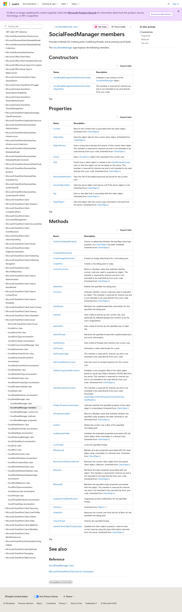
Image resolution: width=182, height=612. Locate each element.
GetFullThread (59, 334)
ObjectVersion (59, 145)
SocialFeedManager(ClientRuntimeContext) (72, 77)
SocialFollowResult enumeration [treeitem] (22, 441)
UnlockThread (59, 520)
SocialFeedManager (63, 47)
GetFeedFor (58, 326)
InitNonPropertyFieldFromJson (66, 370)
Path (55, 162)
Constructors (147, 32)
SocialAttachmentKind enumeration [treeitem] (23, 365)
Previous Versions (25, 603)
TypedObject (58, 201)
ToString (56, 507)
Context (56, 128)
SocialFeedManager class (66, 26)
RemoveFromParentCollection (66, 461)
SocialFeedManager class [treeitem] (21, 403)
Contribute (51, 603)
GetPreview (58, 348)
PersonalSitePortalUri (62, 176)
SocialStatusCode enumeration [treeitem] (21, 491)
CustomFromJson (60, 269)
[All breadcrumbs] (51, 26)
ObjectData (58, 137)
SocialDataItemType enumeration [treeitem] (22, 374)
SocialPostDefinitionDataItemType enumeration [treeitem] (22, 477)
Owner (56, 156)
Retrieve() (57, 470)
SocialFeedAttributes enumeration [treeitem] (23, 395)
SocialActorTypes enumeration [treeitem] (21, 340)
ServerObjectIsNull (61, 185)
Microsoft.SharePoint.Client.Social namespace (71, 571)
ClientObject (92, 131)
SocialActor (85, 156)
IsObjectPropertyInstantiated (65, 405)
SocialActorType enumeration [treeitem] (21, 336)
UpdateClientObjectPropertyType (67, 526)
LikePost (56, 425)
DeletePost (57, 286)
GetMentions (59, 342)
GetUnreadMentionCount (64, 362)
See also (144, 43)
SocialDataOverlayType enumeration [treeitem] (24, 382)
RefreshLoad (58, 450)
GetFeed (56, 314)
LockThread (58, 444)
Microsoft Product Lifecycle (82, 12)
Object (101, 507)
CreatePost (58, 263)
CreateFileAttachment (62, 252)
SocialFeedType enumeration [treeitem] (20, 433)
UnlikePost (57, 512)
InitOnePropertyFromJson (64, 387)
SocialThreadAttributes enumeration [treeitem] (23, 499)
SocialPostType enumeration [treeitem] (20, 487)
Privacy (62, 603)
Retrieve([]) (57, 484)
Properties (145, 35)
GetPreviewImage (60, 353)
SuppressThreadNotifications (65, 498)
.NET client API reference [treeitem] (16, 31)
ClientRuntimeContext (120, 162)
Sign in (176, 3)
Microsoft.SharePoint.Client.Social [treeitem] (22, 324)
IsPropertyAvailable (61, 413)
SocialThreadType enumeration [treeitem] (21, 504)
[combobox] (22, 26)
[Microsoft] (5, 4)
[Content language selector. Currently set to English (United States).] (16, 596)
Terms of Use (76, 603)
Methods (145, 39)
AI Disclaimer (9, 603)
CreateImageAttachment (64, 258)
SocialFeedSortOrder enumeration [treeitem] (23, 428)
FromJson (57, 291)
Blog (39, 603)
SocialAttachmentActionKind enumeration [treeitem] (20, 359)
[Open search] (168, 3)
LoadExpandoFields (61, 433)
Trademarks (90, 603)
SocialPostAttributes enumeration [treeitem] (22, 458)
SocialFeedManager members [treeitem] (23, 407)
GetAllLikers (58, 306)
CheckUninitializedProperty (65, 241)
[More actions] (130, 26)
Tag (54, 193)
